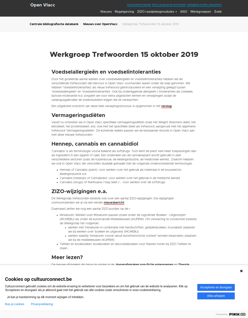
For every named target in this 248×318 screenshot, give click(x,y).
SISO (183, 11)
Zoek (218, 11)
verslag (166, 106)
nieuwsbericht (114, 202)
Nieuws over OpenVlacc (100, 24)
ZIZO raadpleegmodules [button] (157, 11)
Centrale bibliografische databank (54, 24)
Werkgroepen (200, 11)
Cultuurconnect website (139, 5)
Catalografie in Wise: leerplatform (204, 5)
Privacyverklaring (42, 304)
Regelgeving (124, 11)
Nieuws (106, 11)
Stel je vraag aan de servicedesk (169, 5)
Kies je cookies (14, 304)
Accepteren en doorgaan (216, 287)
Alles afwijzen (216, 295)
